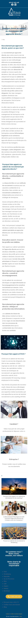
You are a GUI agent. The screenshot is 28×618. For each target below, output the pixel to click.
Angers (6, 586)
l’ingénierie (5, 135)
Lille (5, 583)
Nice (5, 581)
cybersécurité (16, 154)
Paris (5, 571)
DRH (22, 218)
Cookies (7, 613)
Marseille (7, 576)
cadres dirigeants (15, 149)
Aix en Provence (9, 579)
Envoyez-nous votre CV (11, 602)
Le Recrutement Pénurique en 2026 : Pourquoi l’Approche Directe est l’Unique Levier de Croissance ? (14, 518)
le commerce (15, 135)
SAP (2, 154)
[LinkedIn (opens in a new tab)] (15, 5)
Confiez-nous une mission (12, 604)
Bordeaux (7, 591)
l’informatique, (19, 133)
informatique (21, 152)
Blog (4, 39)
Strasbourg (7, 574)
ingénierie (8, 154)
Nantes (6, 588)
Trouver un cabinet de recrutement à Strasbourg (14, 541)
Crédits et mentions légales (16, 613)
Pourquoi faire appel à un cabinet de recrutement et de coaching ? (14, 497)
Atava (20, 616)
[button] (18, 17)
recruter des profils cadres (10, 91)
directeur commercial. (12, 221)
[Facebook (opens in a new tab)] (12, 5)
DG (12, 218)
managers (5, 149)
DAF (16, 218)
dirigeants (4, 93)
